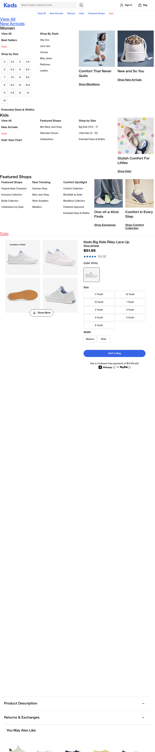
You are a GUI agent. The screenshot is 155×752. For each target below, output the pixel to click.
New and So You (131, 71)
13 (28, 93)
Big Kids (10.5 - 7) (88, 127)
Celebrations (46, 139)
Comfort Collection (73, 188)
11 (4, 93)
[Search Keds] (48, 5)
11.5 (12, 93)
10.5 (27, 85)
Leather (44, 70)
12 (20, 93)
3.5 (12, 61)
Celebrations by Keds (12, 207)
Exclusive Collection (11, 194)
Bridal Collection (9, 201)
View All (42, 13)
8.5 (27, 77)
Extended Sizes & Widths (17, 109)
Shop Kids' (125, 171)
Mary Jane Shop (40, 194)
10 (20, 85)
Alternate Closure (49, 133)
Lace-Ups (45, 46)
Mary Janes (46, 58)
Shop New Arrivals (130, 79)
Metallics (37, 207)
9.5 (12, 85)
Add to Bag (114, 353)
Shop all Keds (91, 245)
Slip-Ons (44, 40)
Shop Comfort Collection (134, 226)
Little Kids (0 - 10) (88, 133)
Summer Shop (39, 188)
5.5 (12, 69)
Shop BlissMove (89, 84)
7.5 (12, 77)
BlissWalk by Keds (72, 194)
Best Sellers (9, 40)
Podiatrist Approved (73, 207)
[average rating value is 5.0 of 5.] (93, 256)
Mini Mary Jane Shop (51, 127)
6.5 (27, 69)
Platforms (45, 64)
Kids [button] (81, 13)
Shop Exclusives (105, 225)
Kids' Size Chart (11, 140)
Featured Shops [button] (96, 13)
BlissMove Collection (74, 201)
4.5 (28, 61)
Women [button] (71, 13)
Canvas (44, 52)
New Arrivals (56, 13)
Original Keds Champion (14, 188)
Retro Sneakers (40, 201)
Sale (111, 13)
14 (4, 100)
